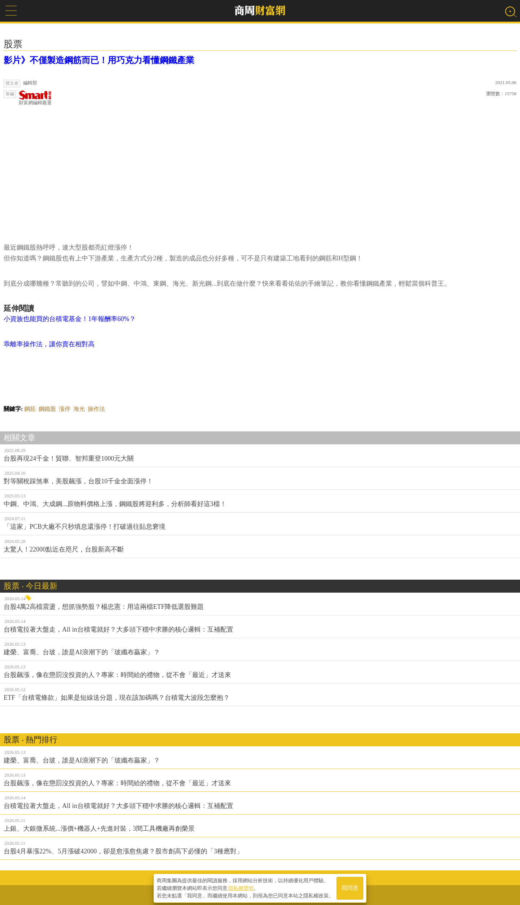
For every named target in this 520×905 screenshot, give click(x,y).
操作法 (96, 409)
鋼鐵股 (47, 409)
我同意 (350, 887)
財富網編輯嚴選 (35, 98)
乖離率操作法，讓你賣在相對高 (49, 344)
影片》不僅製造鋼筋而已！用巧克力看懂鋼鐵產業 (99, 60)
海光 (79, 409)
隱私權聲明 (241, 887)
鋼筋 (30, 409)
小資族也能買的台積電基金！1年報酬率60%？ (70, 318)
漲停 (64, 409)
